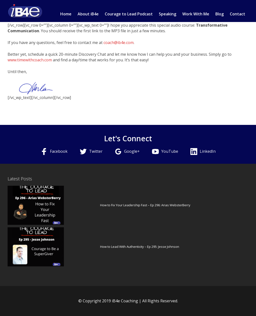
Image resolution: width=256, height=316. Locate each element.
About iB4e (88, 14)
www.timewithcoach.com (30, 60)
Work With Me (195, 14)
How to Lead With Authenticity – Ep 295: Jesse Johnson (139, 246)
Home (65, 14)
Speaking (167, 14)
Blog (219, 14)
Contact (237, 14)
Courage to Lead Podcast (129, 14)
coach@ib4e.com (119, 42)
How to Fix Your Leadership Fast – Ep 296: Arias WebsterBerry (145, 205)
